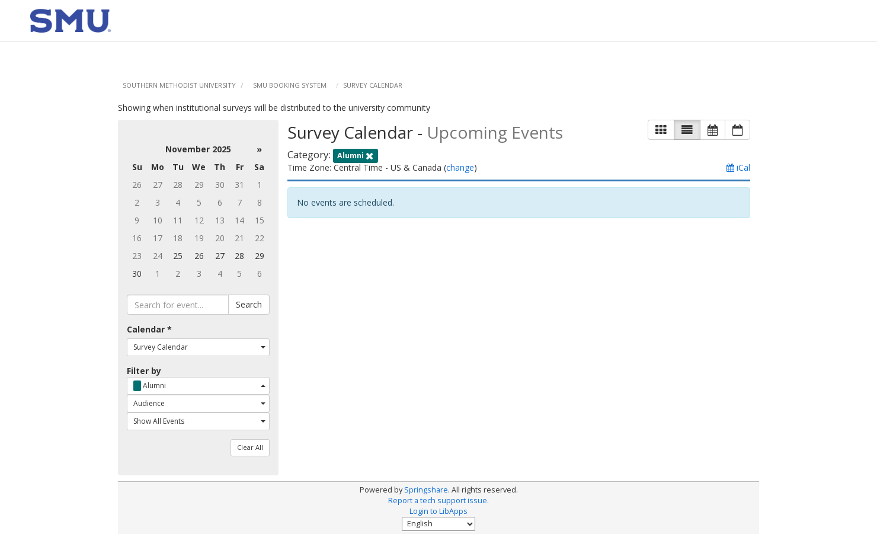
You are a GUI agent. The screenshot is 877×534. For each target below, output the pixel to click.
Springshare (426, 490)
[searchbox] (177, 305)
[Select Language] (438, 524)
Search (249, 304)
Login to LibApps (438, 511)
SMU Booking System (290, 85)
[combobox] (198, 347)
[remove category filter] (355, 154)
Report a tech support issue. (438, 500)
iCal (738, 167)
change (460, 167)
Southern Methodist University (179, 85)
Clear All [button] (250, 447)
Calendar (149, 329)
